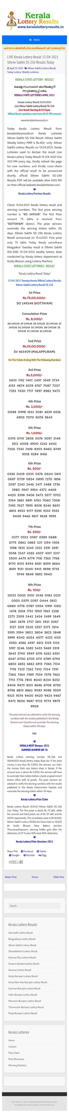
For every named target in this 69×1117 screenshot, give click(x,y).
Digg (42, 855)
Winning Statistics (17, 1065)
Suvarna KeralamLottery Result (23, 963)
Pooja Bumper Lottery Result (22, 1013)
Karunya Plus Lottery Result (22, 957)
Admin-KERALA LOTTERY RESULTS (40, 1105)
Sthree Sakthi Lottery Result (42, 68)
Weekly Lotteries (30, 72)
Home (35, 877)
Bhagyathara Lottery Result (22, 938)
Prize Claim (14, 1052)
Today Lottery (14, 72)
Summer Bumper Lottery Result (24, 988)
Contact (12, 1046)
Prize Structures (16, 1059)
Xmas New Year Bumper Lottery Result (27, 982)
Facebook (27, 851)
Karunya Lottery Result (19, 969)
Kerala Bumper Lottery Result (23, 976)
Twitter (41, 851)
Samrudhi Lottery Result (20, 932)
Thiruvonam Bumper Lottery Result (26, 1007)
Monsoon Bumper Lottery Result (24, 1000)
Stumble (29, 855)
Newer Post (11, 877)
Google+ (14, 855)
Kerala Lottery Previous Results (34, 193)
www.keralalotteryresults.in (42, 1102)
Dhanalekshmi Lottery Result (22, 951)
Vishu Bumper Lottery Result (22, 994)
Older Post (58, 877)
